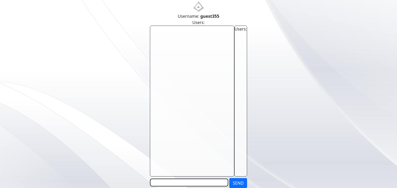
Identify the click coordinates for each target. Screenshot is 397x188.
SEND (238, 183)
